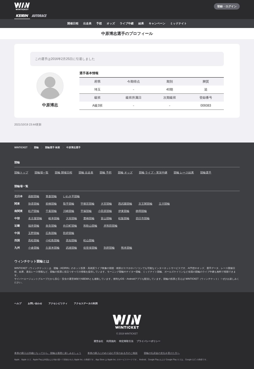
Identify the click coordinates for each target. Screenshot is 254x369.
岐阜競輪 (54, 218)
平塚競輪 (86, 211)
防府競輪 (68, 233)
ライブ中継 (127, 23)
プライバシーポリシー (148, 341)
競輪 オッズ (125, 172)
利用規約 (111, 341)
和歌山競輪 (90, 225)
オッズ (111, 23)
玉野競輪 (33, 233)
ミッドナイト (178, 23)
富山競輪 (106, 218)
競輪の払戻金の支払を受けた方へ (162, 353)
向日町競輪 (70, 225)
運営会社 (98, 341)
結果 (141, 23)
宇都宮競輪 (87, 203)
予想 (99, 23)
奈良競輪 (51, 225)
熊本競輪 (126, 247)
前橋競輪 (51, 203)
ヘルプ (17, 303)
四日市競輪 (143, 218)
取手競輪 (68, 203)
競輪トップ (21, 172)
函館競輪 (33, 196)
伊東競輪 (123, 211)
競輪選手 (205, 172)
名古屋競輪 (35, 218)
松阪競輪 (123, 218)
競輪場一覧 (41, 172)
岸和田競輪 (110, 225)
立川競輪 (164, 203)
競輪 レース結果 (184, 172)
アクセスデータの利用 (86, 303)
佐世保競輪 (90, 247)
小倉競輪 (33, 247)
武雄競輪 (71, 247)
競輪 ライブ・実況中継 (153, 172)
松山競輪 (88, 240)
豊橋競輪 (88, 218)
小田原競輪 (105, 211)
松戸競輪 (33, 211)
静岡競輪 (141, 211)
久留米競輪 (53, 247)
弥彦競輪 (33, 203)
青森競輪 (51, 196)
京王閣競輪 (145, 203)
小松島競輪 (53, 240)
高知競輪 (71, 240)
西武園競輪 (125, 203)
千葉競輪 (51, 211)
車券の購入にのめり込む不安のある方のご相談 (113, 353)
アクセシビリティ (57, 303)
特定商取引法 (126, 341)
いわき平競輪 (71, 196)
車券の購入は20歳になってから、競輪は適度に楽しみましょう (47, 353)
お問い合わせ (35, 303)
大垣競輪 (71, 218)
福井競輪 (33, 225)
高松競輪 (33, 240)
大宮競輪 (106, 203)
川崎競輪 (68, 211)
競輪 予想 (106, 172)
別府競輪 (109, 247)
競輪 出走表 (86, 172)
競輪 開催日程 (63, 172)
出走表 (87, 23)
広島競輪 (51, 233)
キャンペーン (157, 23)
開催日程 (72, 23)
